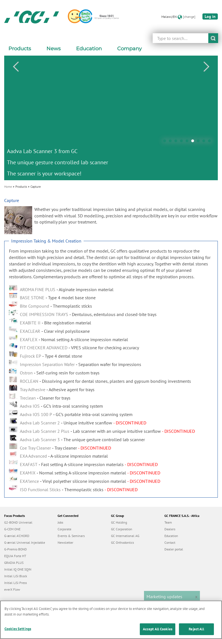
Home (8, 187)
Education (171, 536)
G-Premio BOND (15, 549)
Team (168, 522)
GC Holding (119, 522)
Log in (210, 16)
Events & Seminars (71, 536)
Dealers (169, 529)
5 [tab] (188, 142)
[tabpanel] (111, 118)
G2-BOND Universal (18, 522)
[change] (189, 17)
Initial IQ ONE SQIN (17, 569)
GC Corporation (121, 529)
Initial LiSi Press (15, 583)
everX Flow (12, 589)
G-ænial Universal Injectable (24, 542)
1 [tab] (166, 142)
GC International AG (125, 536)
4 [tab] (183, 142)
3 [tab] (177, 142)
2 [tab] (171, 142)
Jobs (60, 522)
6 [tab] (194, 142)
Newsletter (65, 542)
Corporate (64, 529)
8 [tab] (205, 142)
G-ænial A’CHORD (16, 536)
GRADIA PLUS (13, 562)
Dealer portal (173, 549)
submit (213, 38)
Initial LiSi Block (15, 576)
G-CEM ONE (12, 529)
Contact (169, 542)
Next (206, 67)
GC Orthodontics (122, 542)
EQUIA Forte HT (15, 556)
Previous (16, 67)
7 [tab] (199, 142)
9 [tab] (211, 142)
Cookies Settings (17, 633)
